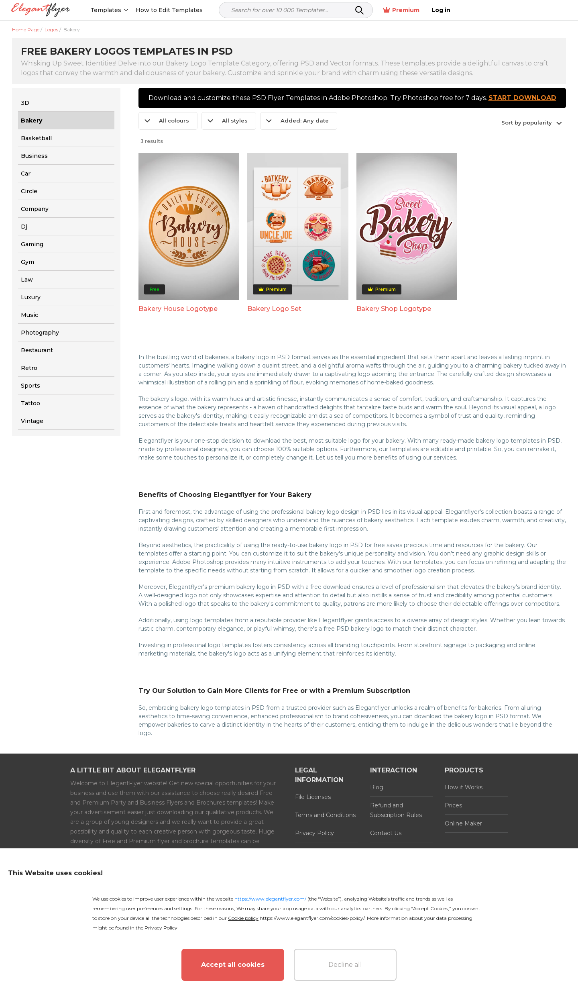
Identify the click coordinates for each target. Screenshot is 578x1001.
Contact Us (385, 833)
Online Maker (463, 823)
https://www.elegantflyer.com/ (270, 899)
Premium (513, 10)
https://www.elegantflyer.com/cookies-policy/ (312, 918)
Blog (376, 787)
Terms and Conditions (325, 815)
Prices (453, 805)
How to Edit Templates (170, 10)
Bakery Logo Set (274, 309)
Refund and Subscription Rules (396, 810)
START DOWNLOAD (522, 98)
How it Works (463, 787)
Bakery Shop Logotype (393, 309)
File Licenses (313, 797)
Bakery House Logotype (178, 309)
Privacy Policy (314, 833)
